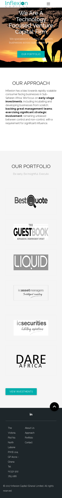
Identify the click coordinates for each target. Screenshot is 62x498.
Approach (29, 433)
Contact (28, 442)
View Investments (21, 391)
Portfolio (29, 437)
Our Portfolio (31, 54)
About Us (29, 428)
